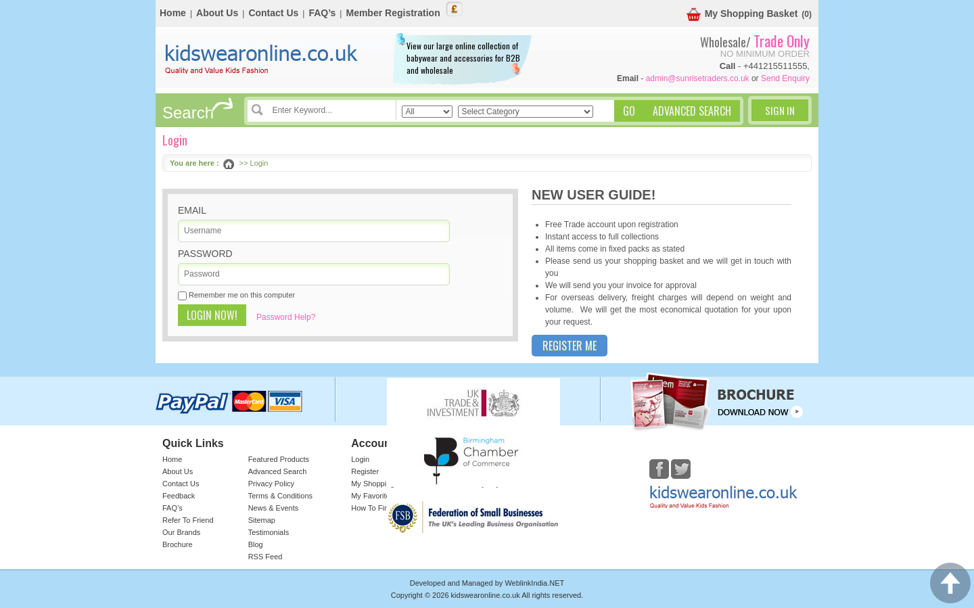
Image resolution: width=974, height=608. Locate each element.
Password (205, 253)
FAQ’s (321, 12)
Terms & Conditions (280, 496)
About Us (217, 12)
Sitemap (261, 520)
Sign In (780, 110)
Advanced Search (277, 471)
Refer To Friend (188, 520)
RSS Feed (265, 557)
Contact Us (273, 12)
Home (173, 12)
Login (360, 459)
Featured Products (279, 459)
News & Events (273, 508)
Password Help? (285, 317)
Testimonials (268, 532)
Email (192, 210)
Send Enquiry (785, 78)
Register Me (569, 345)
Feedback (178, 496)
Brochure (177, 544)
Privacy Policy (271, 484)
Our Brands (181, 532)
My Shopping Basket (742, 14)
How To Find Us (377, 508)
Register (365, 471)
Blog (255, 544)
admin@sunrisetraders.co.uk (697, 78)
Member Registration (393, 12)
